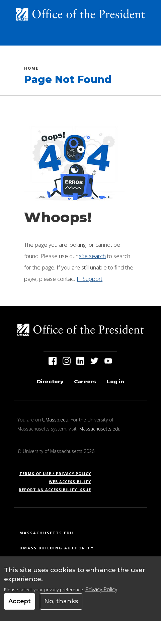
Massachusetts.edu (99, 428)
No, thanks (61, 601)
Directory (50, 381)
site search (92, 256)
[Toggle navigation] (144, 38)
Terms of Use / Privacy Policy (57, 473)
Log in (115, 381)
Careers (85, 381)
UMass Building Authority (56, 547)
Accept (19, 601)
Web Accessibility (70, 481)
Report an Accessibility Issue (57, 489)
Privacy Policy (101, 589)
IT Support (89, 279)
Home (31, 69)
